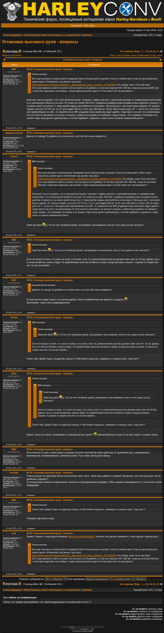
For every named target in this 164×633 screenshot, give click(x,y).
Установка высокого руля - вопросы (40, 41)
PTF (92, 629)
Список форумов (12, 35)
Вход (92, 25)
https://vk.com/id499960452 (81, 536)
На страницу (126, 51)
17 (157, 51)
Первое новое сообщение (136, 55)
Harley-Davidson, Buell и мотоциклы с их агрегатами (52, 35)
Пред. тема (115, 55)
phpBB (71, 627)
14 (147, 51)
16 (154, 51)
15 (150, 51)
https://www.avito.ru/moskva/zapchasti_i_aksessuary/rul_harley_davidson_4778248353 (74, 85)
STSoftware (84, 629)
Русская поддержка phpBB (83, 631)
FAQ (86, 25)
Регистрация (76, 25)
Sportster (87, 35)
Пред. (137, 51)
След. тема (156, 55)
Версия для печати (11, 55)
